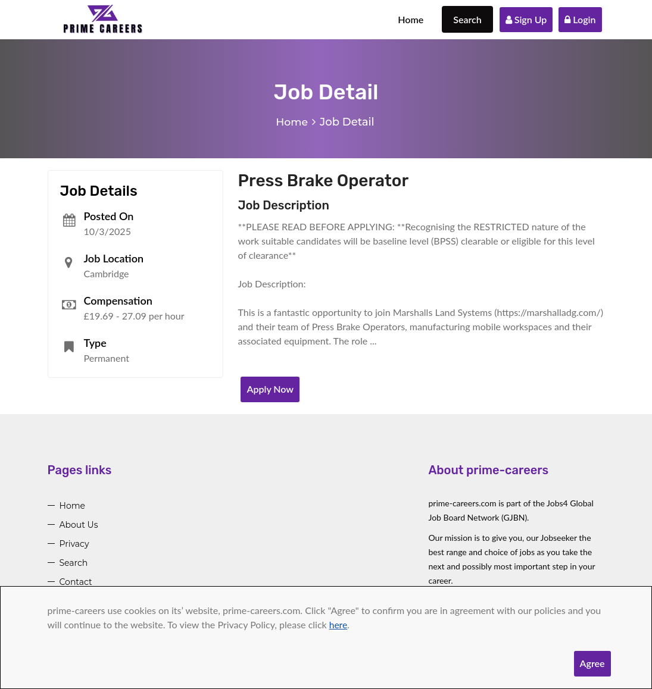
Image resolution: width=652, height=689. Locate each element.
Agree (592, 663)
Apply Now (270, 388)
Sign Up (526, 19)
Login (579, 19)
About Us (79, 524)
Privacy (74, 543)
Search (467, 19)
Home (410, 19)
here (338, 624)
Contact (76, 582)
